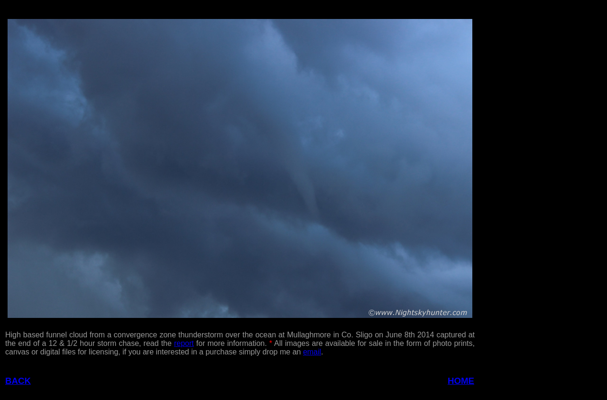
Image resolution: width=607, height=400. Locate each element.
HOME (461, 381)
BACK (18, 381)
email (312, 352)
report (184, 343)
